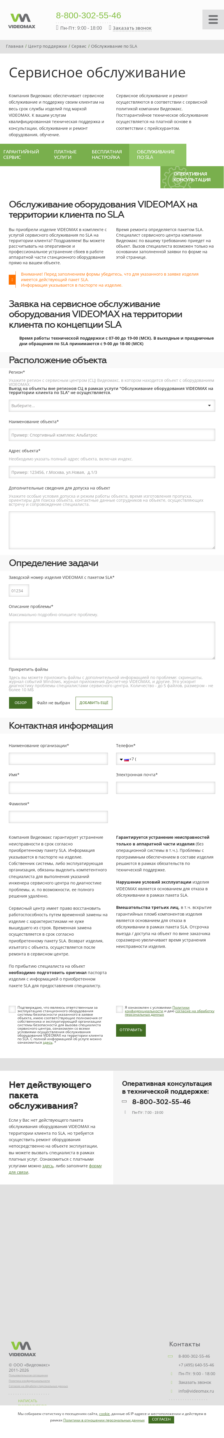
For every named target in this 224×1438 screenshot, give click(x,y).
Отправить (131, 1030)
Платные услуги (65, 155)
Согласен (161, 1419)
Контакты (184, 1344)
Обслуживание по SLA (156, 155)
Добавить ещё (93, 703)
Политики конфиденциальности (157, 1009)
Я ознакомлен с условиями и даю (169, 1011)
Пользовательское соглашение (28, 1375)
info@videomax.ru (196, 1391)
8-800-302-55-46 (88, 16)
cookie (104, 1413)
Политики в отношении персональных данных (104, 1420)
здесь (47, 1042)
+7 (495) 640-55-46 (196, 1365)
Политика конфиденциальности (29, 1381)
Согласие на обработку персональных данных (38, 1386)
